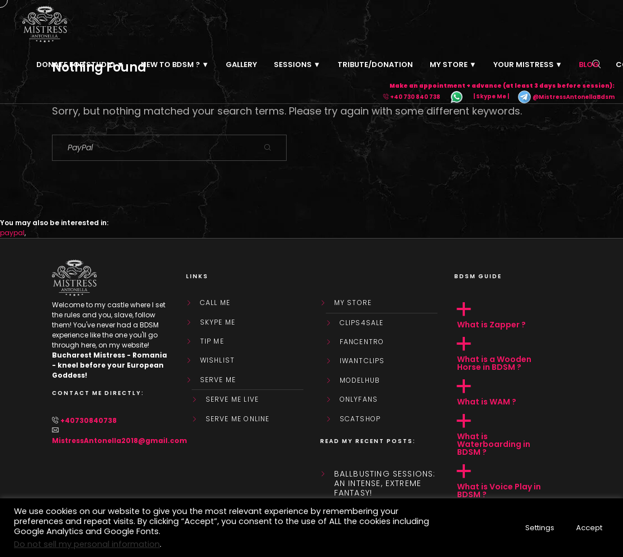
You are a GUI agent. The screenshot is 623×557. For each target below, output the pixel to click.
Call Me (215, 303)
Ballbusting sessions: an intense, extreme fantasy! (385, 483)
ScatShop (360, 419)
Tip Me (212, 341)
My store (353, 303)
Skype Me (218, 322)
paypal (12, 232)
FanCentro (362, 342)
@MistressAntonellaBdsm (566, 97)
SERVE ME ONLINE (238, 419)
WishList (217, 360)
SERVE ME (218, 380)
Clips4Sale (362, 323)
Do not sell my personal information (87, 544)
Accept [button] (589, 527)
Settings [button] (539, 527)
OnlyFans (359, 399)
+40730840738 (88, 420)
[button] (513, 315)
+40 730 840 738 (415, 97)
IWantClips (362, 361)
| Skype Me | (491, 97)
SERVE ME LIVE (232, 399)
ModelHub (360, 380)
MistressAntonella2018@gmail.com (119, 440)
